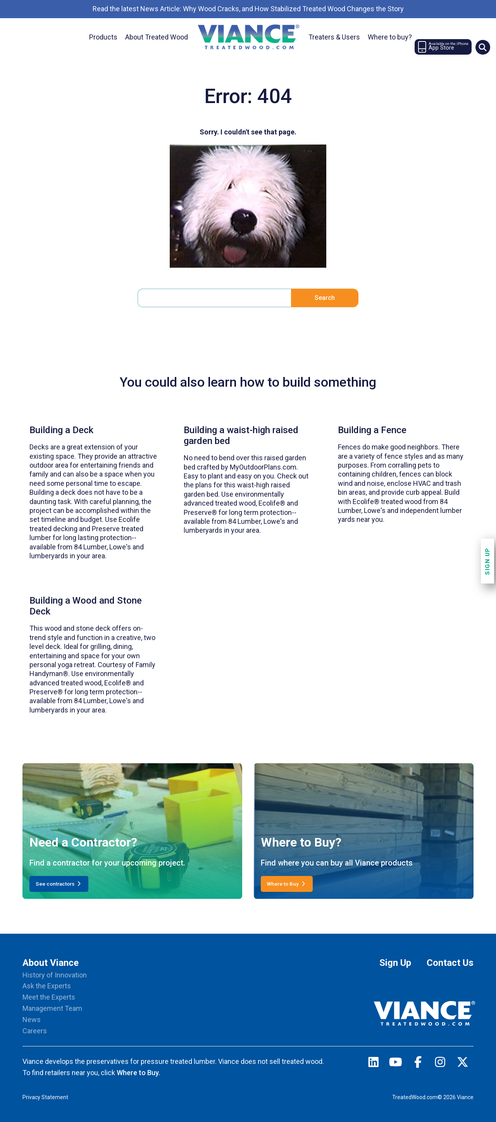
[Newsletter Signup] (443, 47)
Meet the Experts (48, 997)
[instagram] (440, 1064)
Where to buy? (390, 37)
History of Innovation (54, 975)
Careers (34, 1031)
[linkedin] (373, 1064)
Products (103, 37)
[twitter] (462, 1064)
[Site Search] (482, 47)
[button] (482, 47)
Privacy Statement (45, 1097)
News (31, 1019)
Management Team (52, 1008)
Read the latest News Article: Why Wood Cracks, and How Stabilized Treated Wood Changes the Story (248, 9)
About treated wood (156, 37)
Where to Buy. (138, 1073)
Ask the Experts (46, 986)
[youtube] (395, 1064)
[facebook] (418, 1064)
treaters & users (334, 37)
